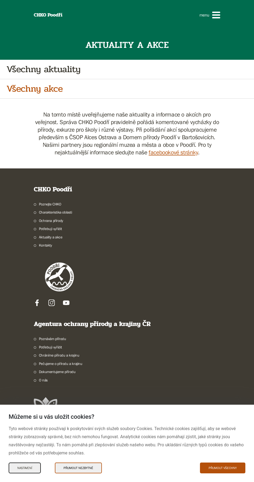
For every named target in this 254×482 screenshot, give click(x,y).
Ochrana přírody (51, 220)
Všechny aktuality (43, 69)
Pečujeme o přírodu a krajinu (60, 363)
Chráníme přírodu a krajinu (59, 355)
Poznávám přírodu (52, 339)
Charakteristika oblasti (55, 212)
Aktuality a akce (50, 237)
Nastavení (24, 468)
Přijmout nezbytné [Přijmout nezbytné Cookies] (78, 468)
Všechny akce (34, 88)
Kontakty (45, 245)
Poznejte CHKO (50, 204)
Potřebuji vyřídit (50, 229)
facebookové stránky (173, 152)
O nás (43, 380)
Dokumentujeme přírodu (57, 372)
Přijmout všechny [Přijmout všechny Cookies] (223, 468)
